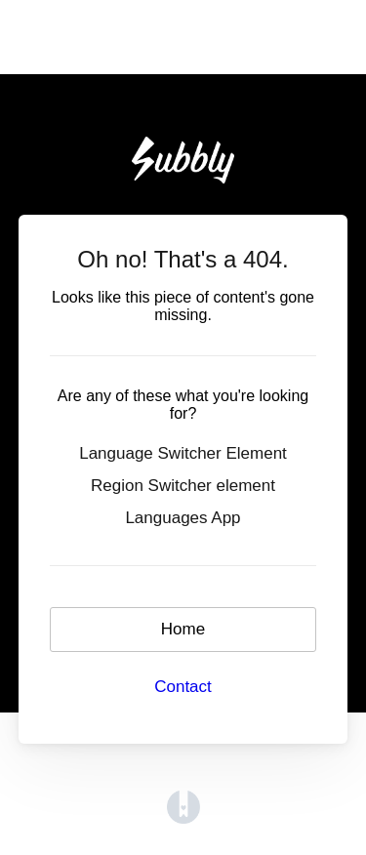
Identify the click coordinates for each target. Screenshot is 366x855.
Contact (183, 686)
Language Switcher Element (183, 453)
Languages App (182, 518)
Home (183, 629)
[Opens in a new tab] (183, 806)
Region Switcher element (183, 485)
